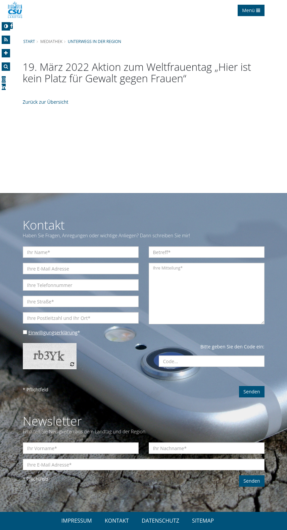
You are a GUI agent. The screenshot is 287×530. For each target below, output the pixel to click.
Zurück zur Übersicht (45, 102)
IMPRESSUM (76, 520)
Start (29, 41)
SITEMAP (203, 520)
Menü (251, 10)
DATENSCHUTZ (160, 520)
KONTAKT (117, 520)
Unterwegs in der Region (94, 41)
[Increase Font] (6, 53)
